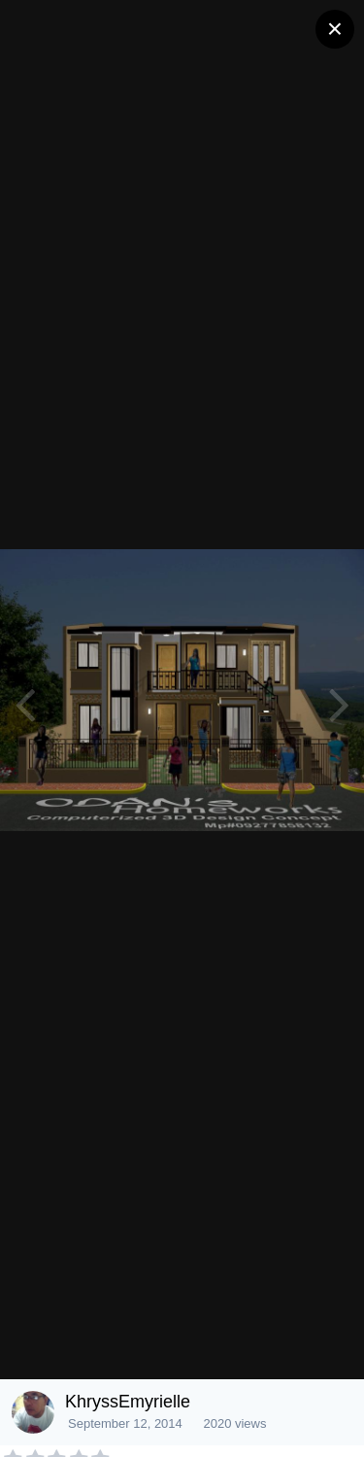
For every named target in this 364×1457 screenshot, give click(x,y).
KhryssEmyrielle (127, 1401)
